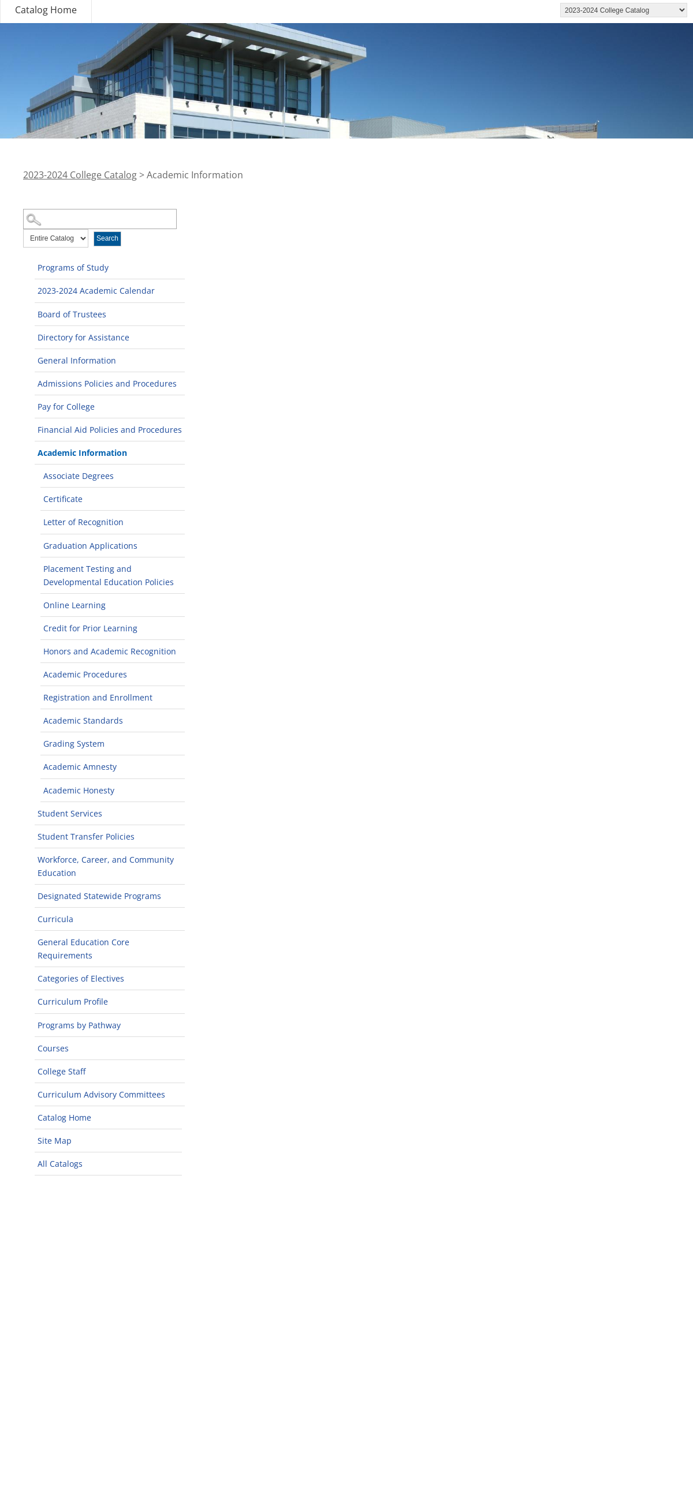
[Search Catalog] (100, 219)
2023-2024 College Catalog (80, 175)
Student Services (70, 813)
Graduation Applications (90, 545)
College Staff (61, 1071)
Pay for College (66, 406)
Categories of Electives (81, 978)
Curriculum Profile (73, 1001)
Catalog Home (46, 9)
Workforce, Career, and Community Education (106, 866)
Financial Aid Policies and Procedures (110, 429)
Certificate (63, 498)
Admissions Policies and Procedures (107, 383)
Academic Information (82, 452)
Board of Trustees (72, 314)
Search (107, 238)
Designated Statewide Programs (99, 895)
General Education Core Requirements (83, 949)
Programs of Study (73, 267)
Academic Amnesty (80, 766)
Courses (53, 1048)
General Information (77, 360)
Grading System (74, 743)
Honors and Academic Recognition (109, 651)
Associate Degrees (78, 475)
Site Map (55, 1140)
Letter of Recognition (83, 521)
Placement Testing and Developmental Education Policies (108, 575)
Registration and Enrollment (97, 697)
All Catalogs (60, 1163)
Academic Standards (83, 720)
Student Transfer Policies (86, 836)
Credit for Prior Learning (90, 628)
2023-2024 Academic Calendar (96, 290)
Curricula (55, 918)
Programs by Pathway (79, 1025)
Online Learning (74, 605)
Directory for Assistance (83, 337)
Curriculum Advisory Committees (101, 1094)
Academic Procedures (85, 674)
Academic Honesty (78, 790)
